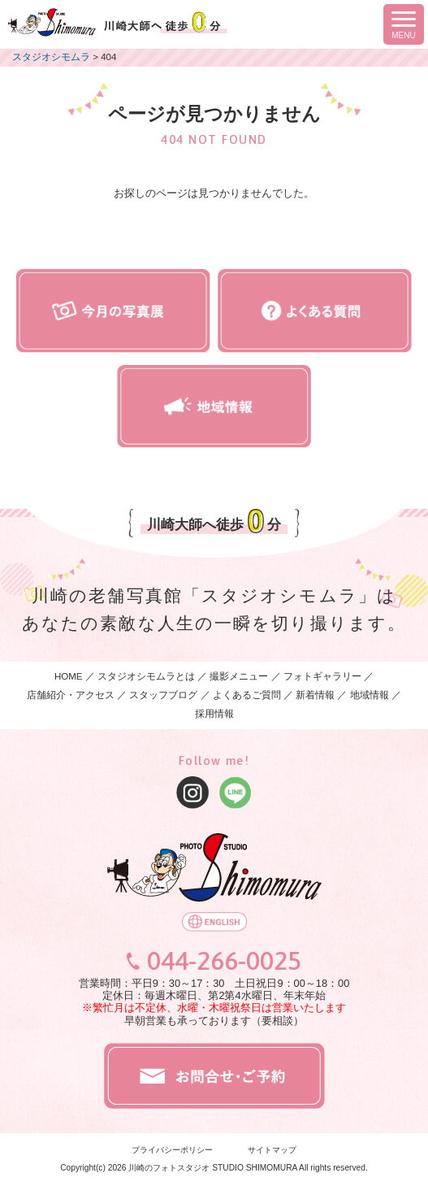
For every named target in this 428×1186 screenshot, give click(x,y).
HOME (68, 676)
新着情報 (315, 695)
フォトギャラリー (322, 676)
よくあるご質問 (247, 695)
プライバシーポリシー (172, 1149)
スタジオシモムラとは (146, 676)
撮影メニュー (240, 676)
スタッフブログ (163, 695)
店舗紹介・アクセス (71, 695)
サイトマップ (272, 1149)
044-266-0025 (224, 961)
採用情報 (214, 714)
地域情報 (369, 695)
